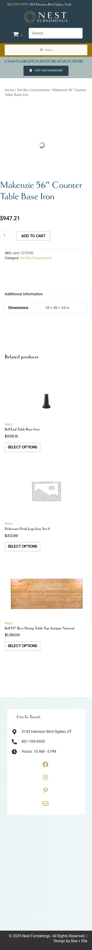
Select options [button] (22, 447)
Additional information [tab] (24, 294)
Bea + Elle (79, 941)
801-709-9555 (17, 4)
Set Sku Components (33, 90)
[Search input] (56, 33)
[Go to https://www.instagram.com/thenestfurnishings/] (45, 779)
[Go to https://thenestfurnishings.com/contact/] (45, 805)
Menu (46, 50)
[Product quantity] (6, 236)
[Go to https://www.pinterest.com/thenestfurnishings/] (45, 792)
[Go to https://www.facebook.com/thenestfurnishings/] (45, 766)
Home (9, 90)
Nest (8, 424)
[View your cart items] (18, 34)
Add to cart (33, 235)
